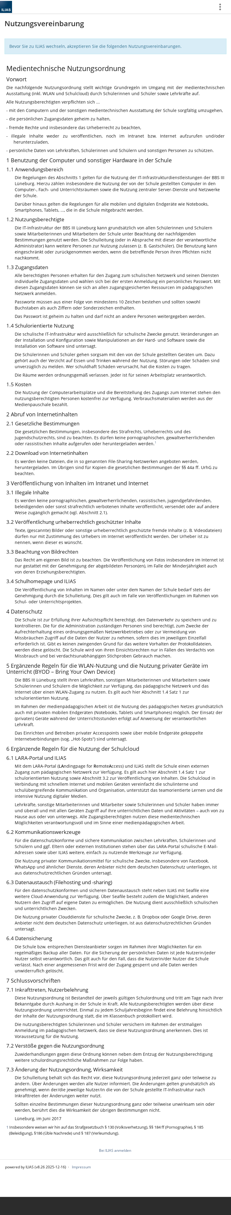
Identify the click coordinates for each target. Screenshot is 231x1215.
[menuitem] (222, 7)
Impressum (81, 1167)
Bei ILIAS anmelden (115, 1150)
